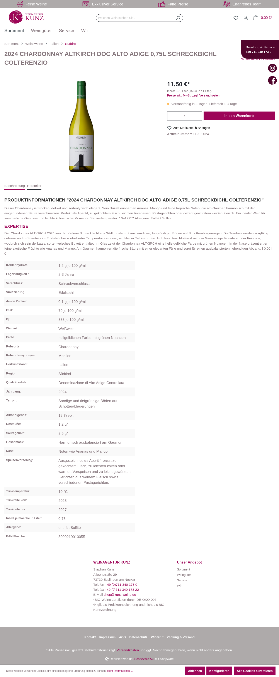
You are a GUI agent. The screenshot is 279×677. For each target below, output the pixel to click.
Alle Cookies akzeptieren (255, 671)
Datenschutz (138, 637)
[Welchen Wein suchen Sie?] (134, 18)
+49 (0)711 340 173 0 (121, 584)
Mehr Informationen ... (120, 670)
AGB (122, 637)
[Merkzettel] (236, 18)
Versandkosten (128, 650)
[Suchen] (178, 18)
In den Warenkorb (239, 116)
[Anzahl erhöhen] (197, 116)
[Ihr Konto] (246, 18)
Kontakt (90, 637)
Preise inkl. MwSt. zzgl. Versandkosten (193, 95)
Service (182, 580)
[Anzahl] (184, 116)
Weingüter (184, 575)
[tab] (14, 186)
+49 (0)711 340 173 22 (122, 589)
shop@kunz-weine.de (120, 594)
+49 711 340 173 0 (258, 52)
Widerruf (157, 637)
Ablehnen (195, 671)
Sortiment (183, 569)
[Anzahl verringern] (171, 116)
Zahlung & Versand (181, 637)
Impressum (107, 637)
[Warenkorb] (263, 18)
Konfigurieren (219, 671)
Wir (179, 585)
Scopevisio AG (144, 658)
